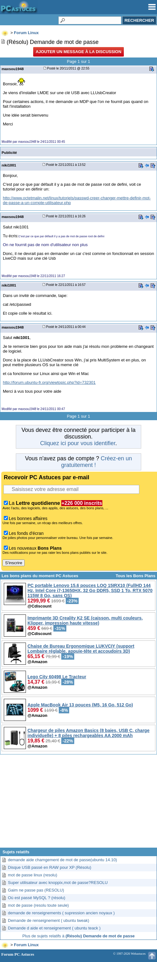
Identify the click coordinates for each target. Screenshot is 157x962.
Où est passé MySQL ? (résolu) (36, 897)
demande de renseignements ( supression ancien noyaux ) (61, 913)
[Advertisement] (78, 803)
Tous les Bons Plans (135, 575)
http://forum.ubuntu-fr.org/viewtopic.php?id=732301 (49, 382)
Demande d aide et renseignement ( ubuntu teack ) (54, 928)
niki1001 (9, 165)
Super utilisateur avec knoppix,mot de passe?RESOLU (58, 882)
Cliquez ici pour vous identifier (77, 443)
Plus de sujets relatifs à (78, 936)
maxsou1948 (13, 69)
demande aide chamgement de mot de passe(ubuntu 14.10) (62, 859)
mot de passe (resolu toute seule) (38, 905)
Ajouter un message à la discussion (78, 51)
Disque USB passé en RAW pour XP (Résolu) (49, 867)
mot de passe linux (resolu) (32, 875)
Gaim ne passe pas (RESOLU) (36, 890)
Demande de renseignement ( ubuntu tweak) (48, 920)
